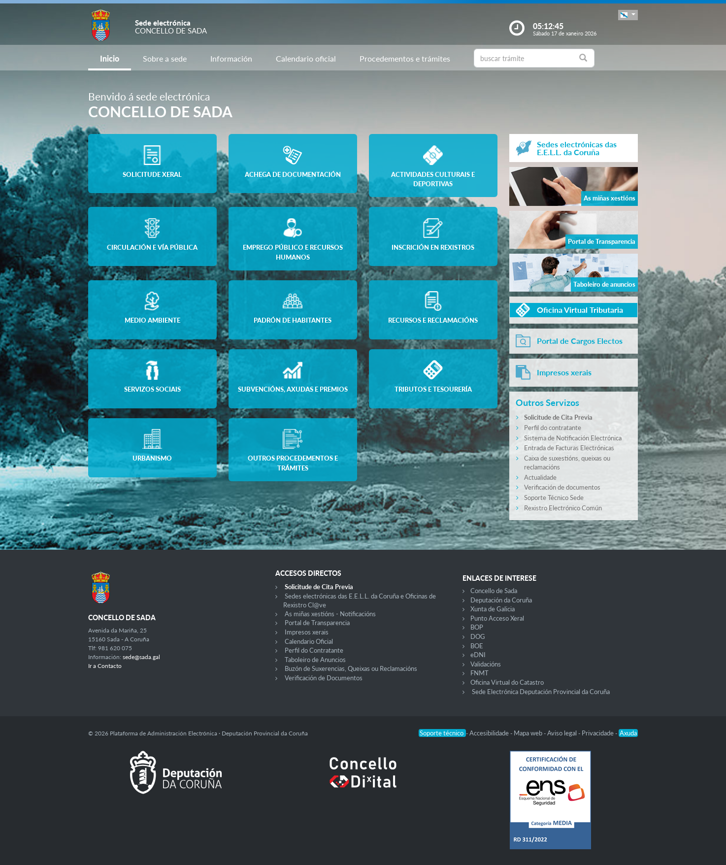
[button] (628, 15)
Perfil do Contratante (314, 650)
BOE (476, 646)
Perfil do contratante (552, 428)
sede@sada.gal (141, 657)
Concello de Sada (493, 591)
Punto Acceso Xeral (497, 618)
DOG (477, 636)
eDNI (478, 655)
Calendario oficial (306, 58)
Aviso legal (562, 733)
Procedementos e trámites (405, 58)
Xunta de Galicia (492, 609)
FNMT (479, 673)
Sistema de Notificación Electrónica (573, 438)
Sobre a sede (165, 58)
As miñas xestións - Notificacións (330, 614)
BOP (476, 627)
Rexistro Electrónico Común (563, 508)
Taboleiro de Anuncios (315, 660)
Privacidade (598, 733)
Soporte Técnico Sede (554, 497)
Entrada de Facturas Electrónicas (569, 448)
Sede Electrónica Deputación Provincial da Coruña (541, 692)
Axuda (628, 733)
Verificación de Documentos (324, 678)
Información (231, 58)
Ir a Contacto (105, 665)
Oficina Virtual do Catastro (507, 682)
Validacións (485, 664)
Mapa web (529, 733)
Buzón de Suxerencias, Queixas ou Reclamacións (351, 668)
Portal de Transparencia (317, 623)
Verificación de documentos (562, 487)
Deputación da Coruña (501, 600)
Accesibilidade (489, 733)
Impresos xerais (307, 632)
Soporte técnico (442, 733)
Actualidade (540, 477)
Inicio (109, 58)
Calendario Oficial (309, 641)
